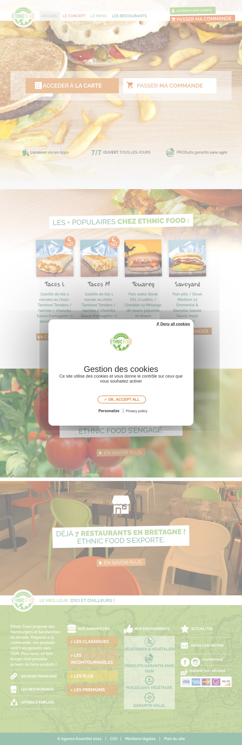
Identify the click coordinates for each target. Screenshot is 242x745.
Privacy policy (136, 411)
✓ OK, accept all (121, 399)
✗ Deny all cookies (173, 324)
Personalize (109, 411)
